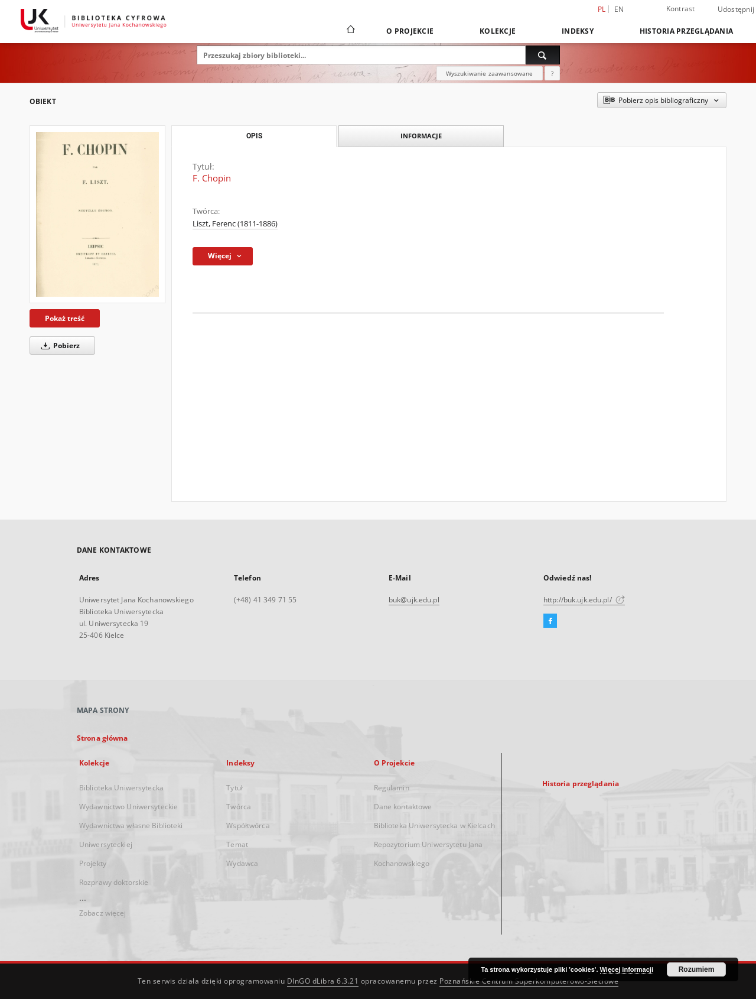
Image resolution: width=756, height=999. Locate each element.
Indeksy (578, 31)
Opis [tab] (254, 136)
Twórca (238, 807)
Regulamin (391, 788)
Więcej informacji (626, 969)
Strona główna (102, 738)
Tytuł (234, 788)
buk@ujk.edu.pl (414, 600)
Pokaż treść (64, 318)
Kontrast (680, 9)
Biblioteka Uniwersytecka (121, 788)
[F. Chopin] (97, 214)
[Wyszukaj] (543, 55)
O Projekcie (410, 31)
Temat (237, 844)
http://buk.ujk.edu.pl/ (584, 600)
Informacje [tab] (421, 135)
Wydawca (242, 863)
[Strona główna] (350, 31)
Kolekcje (498, 31)
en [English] (619, 9)
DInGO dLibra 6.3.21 (323, 981)
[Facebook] (550, 621)
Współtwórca (247, 825)
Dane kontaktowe (403, 807)
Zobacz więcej (102, 913)
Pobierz (58, 345)
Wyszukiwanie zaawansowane (489, 73)
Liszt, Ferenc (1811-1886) (235, 224)
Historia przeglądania (686, 31)
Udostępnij (736, 9)
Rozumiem (697, 969)
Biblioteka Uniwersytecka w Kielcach (434, 825)
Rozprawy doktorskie (113, 882)
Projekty (92, 863)
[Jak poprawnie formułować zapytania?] (552, 73)
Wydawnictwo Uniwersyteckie (128, 807)
